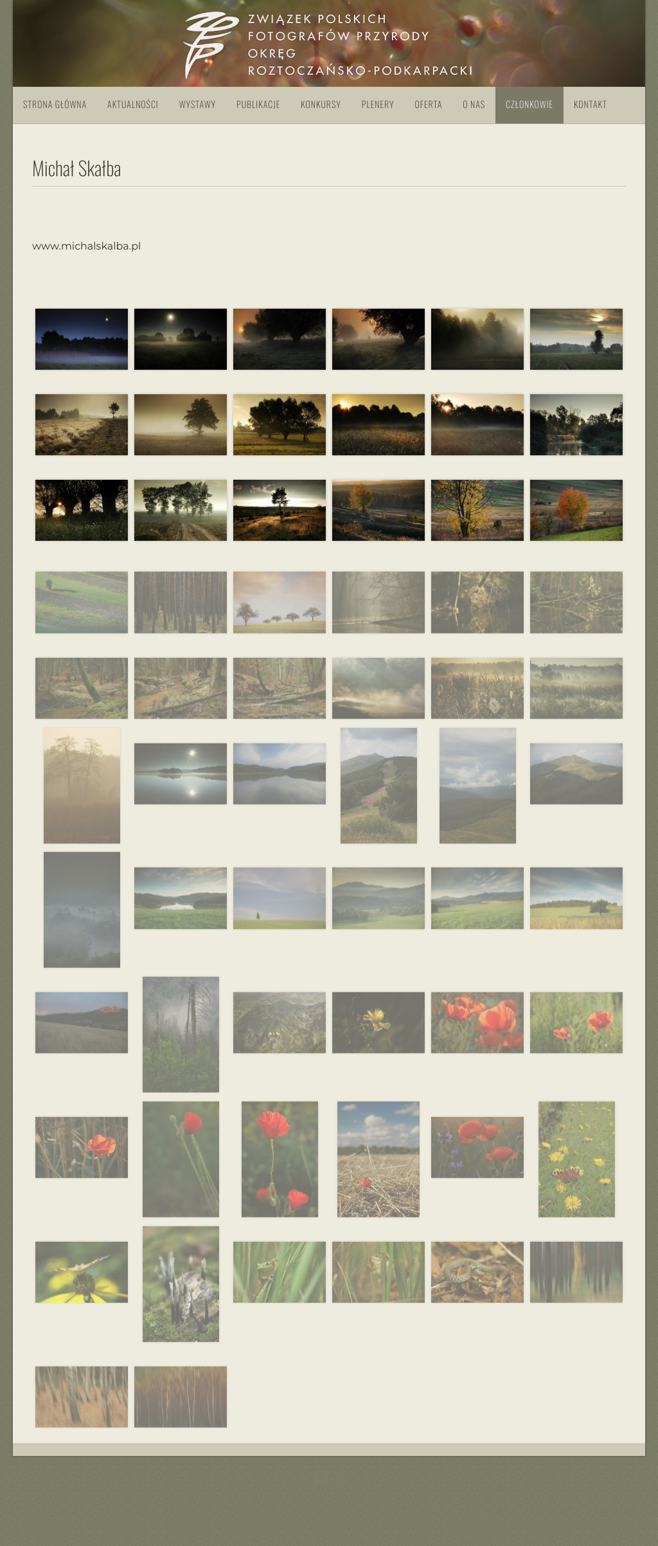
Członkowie (529, 104)
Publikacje (258, 104)
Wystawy (197, 104)
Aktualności (133, 104)
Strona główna (55, 104)
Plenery (378, 104)
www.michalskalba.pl (86, 247)
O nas (474, 104)
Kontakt (590, 104)
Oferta (428, 104)
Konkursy (321, 104)
